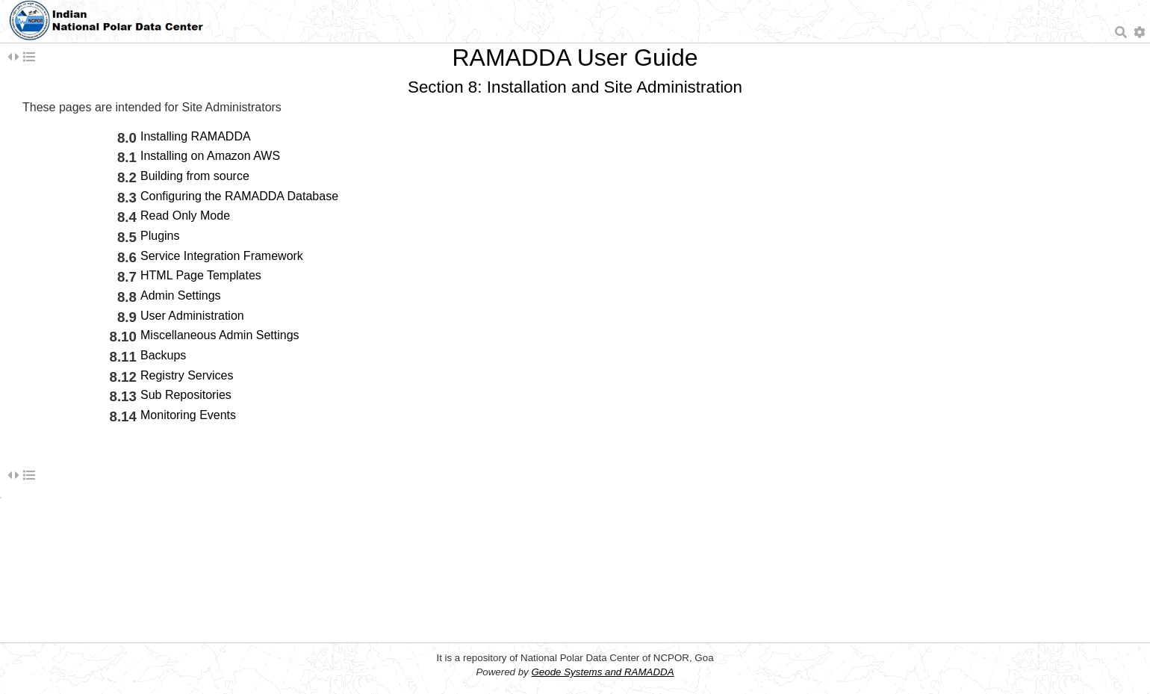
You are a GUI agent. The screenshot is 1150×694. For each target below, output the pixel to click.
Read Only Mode (185, 215)
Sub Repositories (185, 394)
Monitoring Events (188, 415)
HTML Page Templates (200, 275)
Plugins (159, 235)
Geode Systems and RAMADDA (602, 672)
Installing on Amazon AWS (210, 155)
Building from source (194, 176)
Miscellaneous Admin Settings (219, 335)
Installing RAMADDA (195, 136)
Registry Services (186, 375)
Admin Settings (180, 295)
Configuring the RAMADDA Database (239, 196)
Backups (163, 355)
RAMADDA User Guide (575, 57)
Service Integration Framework (221, 256)
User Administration (192, 315)
